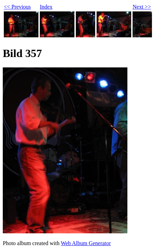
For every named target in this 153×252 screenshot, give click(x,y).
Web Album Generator (86, 243)
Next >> (142, 7)
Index (46, 7)
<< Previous (17, 7)
